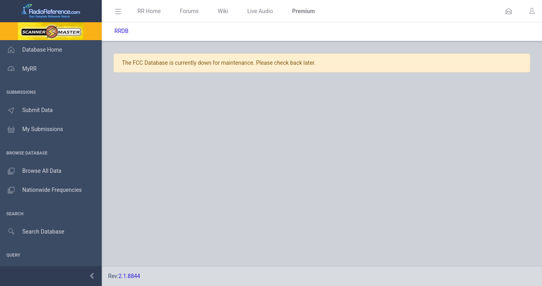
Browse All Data (30, 171)
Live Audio (260, 11)
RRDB (121, 31)
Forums (189, 11)
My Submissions (31, 129)
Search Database (32, 231)
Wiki (223, 11)
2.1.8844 (129, 276)
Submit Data (26, 110)
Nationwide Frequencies (41, 190)
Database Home (31, 49)
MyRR (18, 68)
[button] (508, 11)
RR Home (149, 11)
